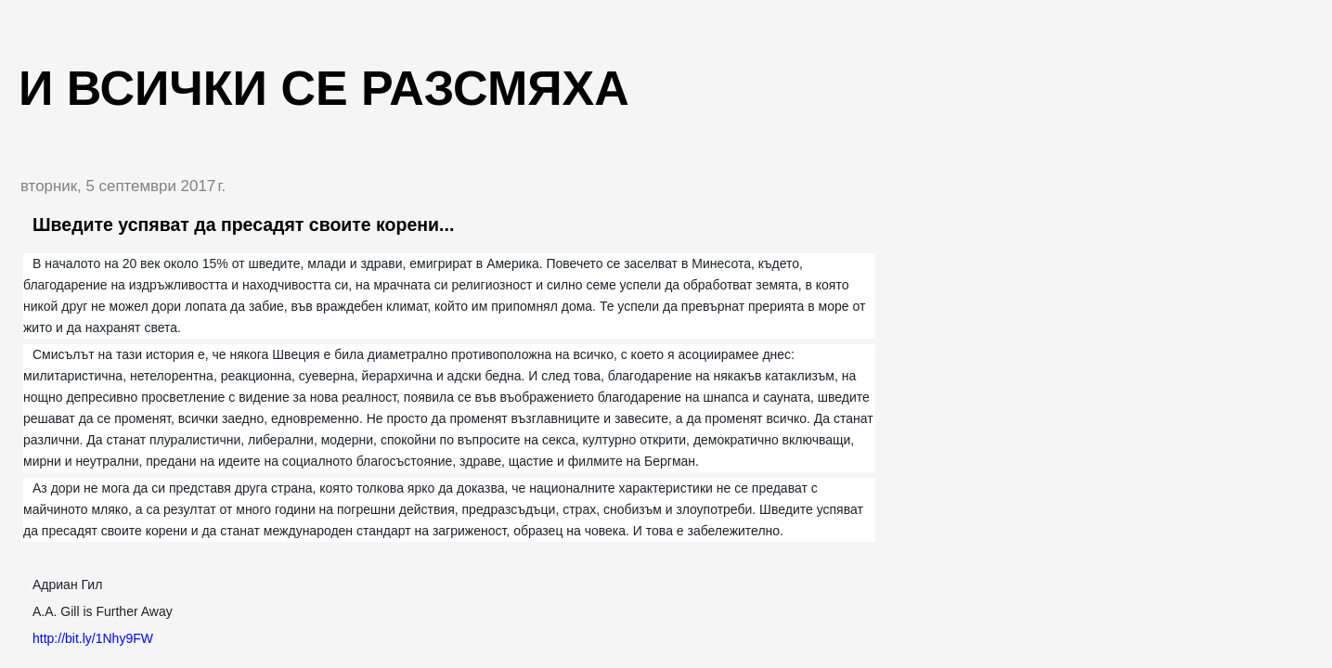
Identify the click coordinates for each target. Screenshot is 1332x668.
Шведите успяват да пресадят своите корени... (243, 224)
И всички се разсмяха (324, 88)
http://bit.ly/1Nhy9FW (92, 638)
